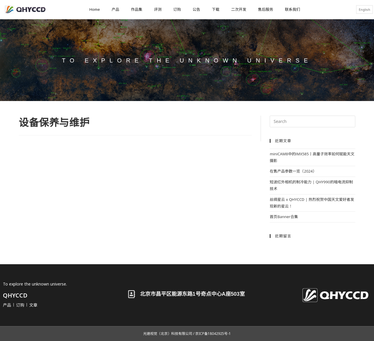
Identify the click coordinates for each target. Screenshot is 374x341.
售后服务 (265, 9)
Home (94, 9)
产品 (115, 9)
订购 (177, 9)
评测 (158, 9)
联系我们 (292, 9)
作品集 (136, 9)
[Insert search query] (312, 121)
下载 (215, 9)
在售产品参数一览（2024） (293, 171)
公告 (196, 9)
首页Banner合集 (284, 216)
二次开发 (238, 9)
